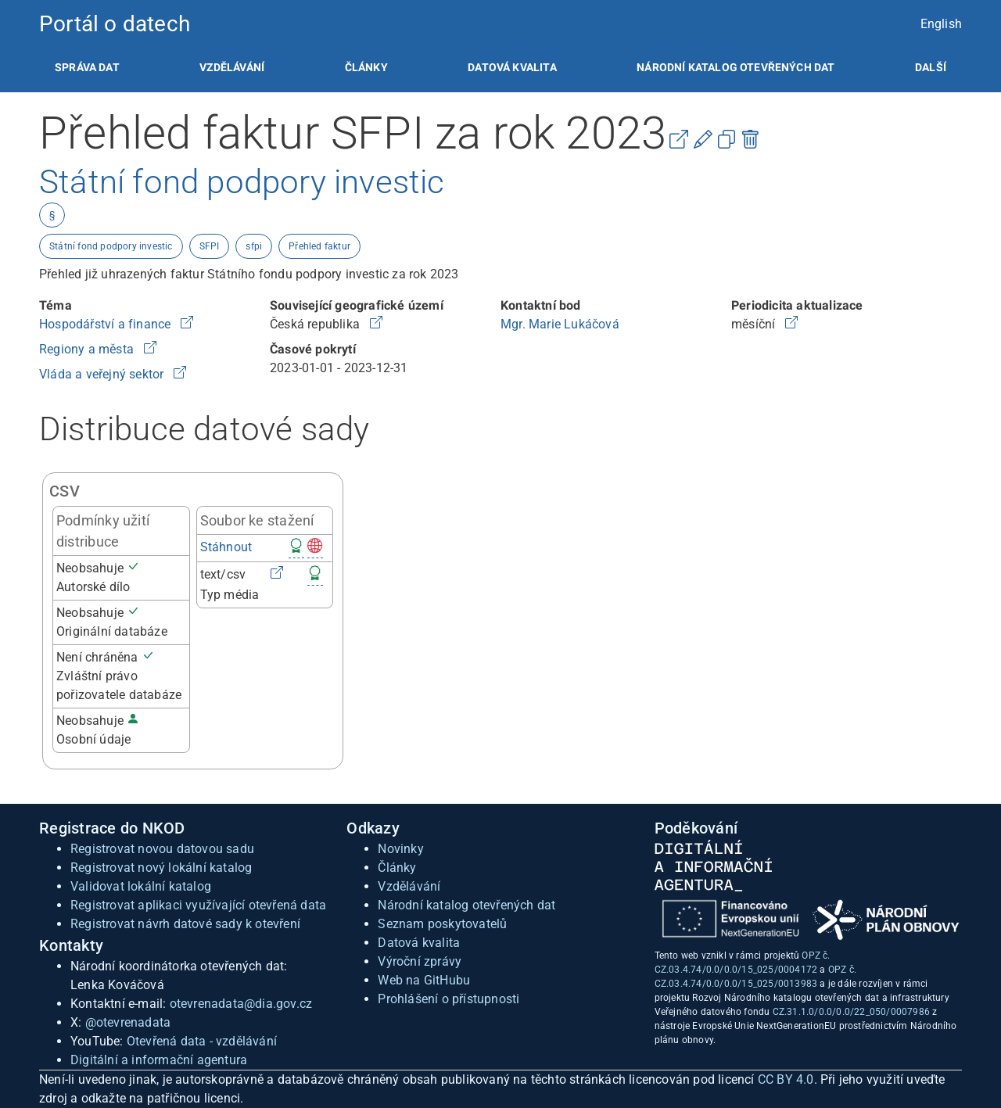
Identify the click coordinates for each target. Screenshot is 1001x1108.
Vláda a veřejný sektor (103, 374)
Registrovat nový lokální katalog (161, 867)
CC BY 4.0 (786, 1079)
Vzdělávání (231, 67)
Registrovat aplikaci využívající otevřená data (198, 905)
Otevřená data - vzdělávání (202, 1041)
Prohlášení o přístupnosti (448, 998)
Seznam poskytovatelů (442, 923)
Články (366, 67)
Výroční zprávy (419, 961)
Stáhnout (226, 547)
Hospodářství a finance (106, 324)
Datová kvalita (512, 67)
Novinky (400, 848)
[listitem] (87, 67)
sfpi (254, 246)
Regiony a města (88, 349)
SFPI (209, 246)
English (941, 23)
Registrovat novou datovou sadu (162, 848)
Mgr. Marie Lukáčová (559, 324)
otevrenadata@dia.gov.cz (241, 1003)
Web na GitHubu (424, 980)
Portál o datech (114, 24)
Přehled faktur (319, 246)
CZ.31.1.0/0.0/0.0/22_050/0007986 (851, 1011)
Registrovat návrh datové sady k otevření (185, 923)
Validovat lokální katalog (140, 886)
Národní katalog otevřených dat (466, 905)
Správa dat (87, 67)
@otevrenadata (128, 1022)
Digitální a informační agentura (158, 1059)
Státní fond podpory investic (111, 246)
